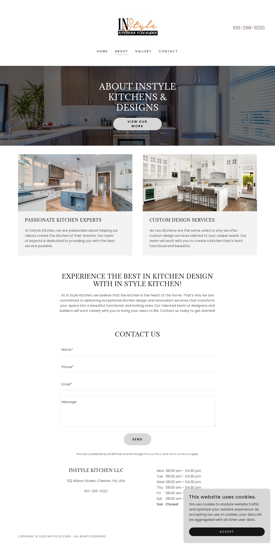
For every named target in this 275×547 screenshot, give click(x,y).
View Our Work (138, 123)
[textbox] (137, 349)
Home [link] (102, 51)
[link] (137, 27)
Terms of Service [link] (179, 454)
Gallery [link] (143, 51)
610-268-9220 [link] (249, 27)
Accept (227, 540)
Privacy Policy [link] (153, 454)
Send (137, 439)
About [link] (121, 51)
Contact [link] (168, 51)
